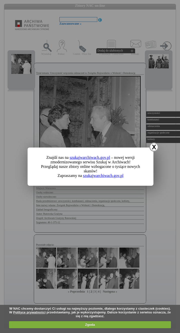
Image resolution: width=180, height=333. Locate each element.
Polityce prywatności (29, 312)
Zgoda (90, 324)
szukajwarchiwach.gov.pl (90, 157)
